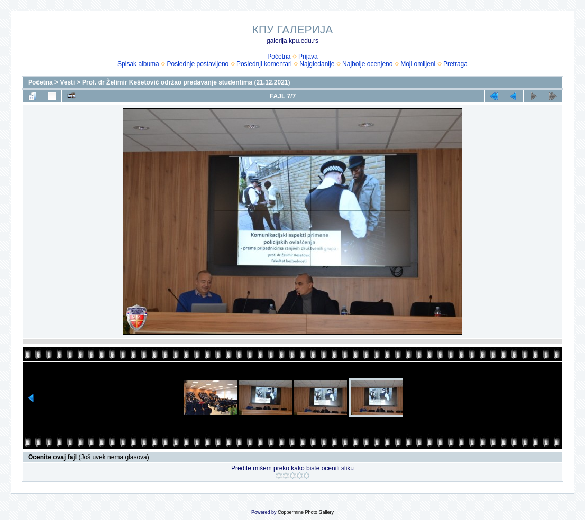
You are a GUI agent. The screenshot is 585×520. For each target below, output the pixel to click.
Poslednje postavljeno (197, 64)
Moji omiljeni (417, 64)
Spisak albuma (138, 64)
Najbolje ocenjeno (367, 64)
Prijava (308, 56)
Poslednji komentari (264, 64)
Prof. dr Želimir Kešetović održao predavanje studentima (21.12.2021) (186, 82)
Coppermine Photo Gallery (306, 512)
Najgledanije (316, 64)
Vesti (67, 82)
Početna (278, 56)
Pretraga (455, 64)
